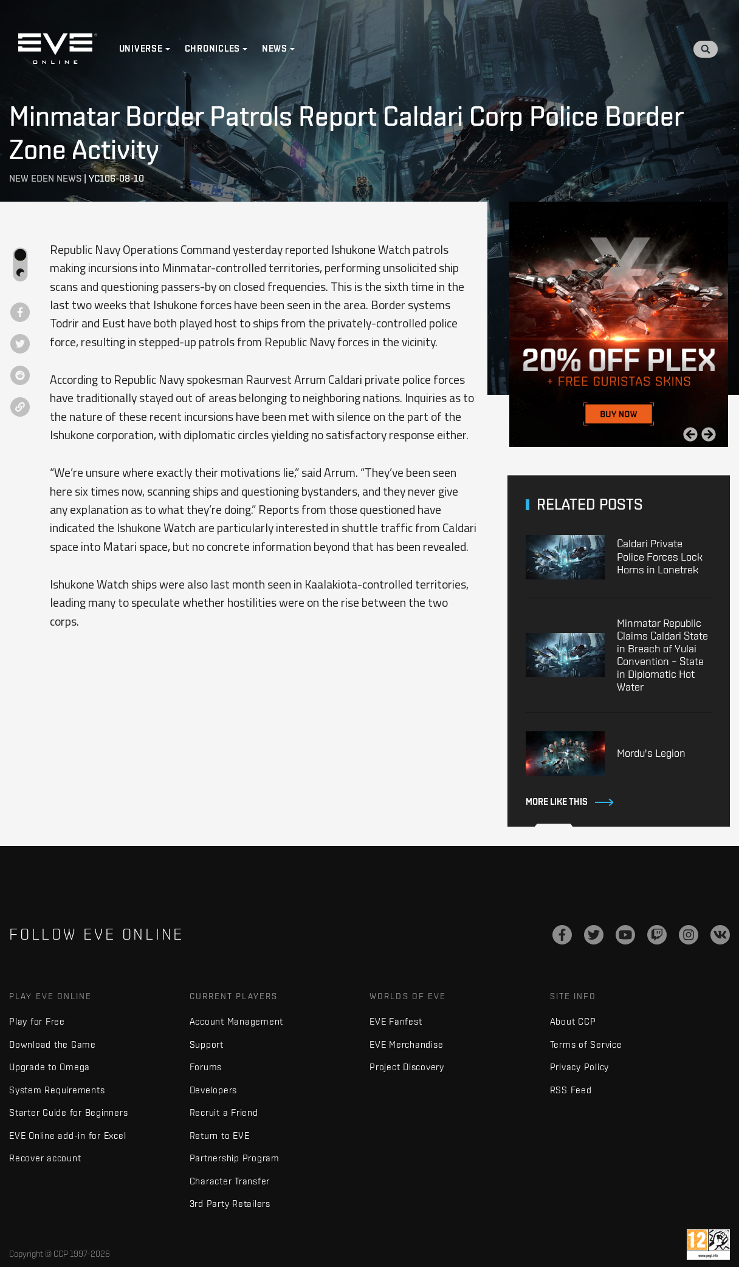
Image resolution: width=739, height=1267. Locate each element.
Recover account (45, 1158)
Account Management (237, 1021)
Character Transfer (230, 1181)
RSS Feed (571, 1090)
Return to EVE (220, 1135)
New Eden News (45, 178)
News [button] (274, 48)
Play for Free (37, 1021)
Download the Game (52, 1044)
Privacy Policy (580, 1067)
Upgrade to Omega (49, 1067)
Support (207, 1044)
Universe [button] (141, 48)
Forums (206, 1067)
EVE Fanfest (396, 1021)
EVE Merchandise (406, 1044)
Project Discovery (407, 1067)
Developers (214, 1090)
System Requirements (57, 1090)
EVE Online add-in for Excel (67, 1135)
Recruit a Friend (224, 1112)
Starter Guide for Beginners (68, 1112)
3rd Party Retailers (230, 1203)
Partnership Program (235, 1158)
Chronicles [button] (213, 48)
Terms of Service (586, 1044)
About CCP (573, 1021)
